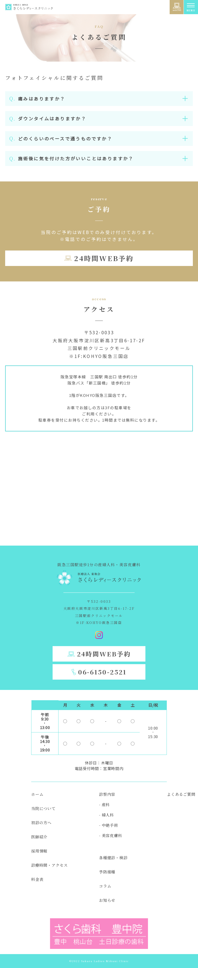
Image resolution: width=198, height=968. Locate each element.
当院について (43, 808)
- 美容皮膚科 (110, 835)
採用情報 (39, 851)
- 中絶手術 (108, 825)
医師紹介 (39, 836)
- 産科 (104, 804)
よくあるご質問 (181, 794)
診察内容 (107, 794)
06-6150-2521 (102, 671)
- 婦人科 (106, 814)
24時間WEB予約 (104, 258)
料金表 (37, 879)
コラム (105, 886)
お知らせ (107, 900)
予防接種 (107, 871)
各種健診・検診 (113, 857)
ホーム (37, 794)
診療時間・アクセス (49, 865)
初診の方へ (41, 822)
